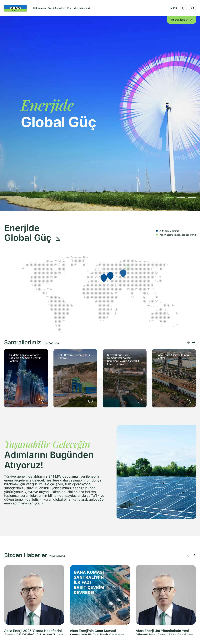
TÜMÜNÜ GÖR (51, 343)
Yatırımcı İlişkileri (181, 19)
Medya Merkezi (82, 10)
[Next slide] (194, 342)
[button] (170, 197)
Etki (69, 8)
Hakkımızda (39, 10)
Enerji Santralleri (56, 8)
